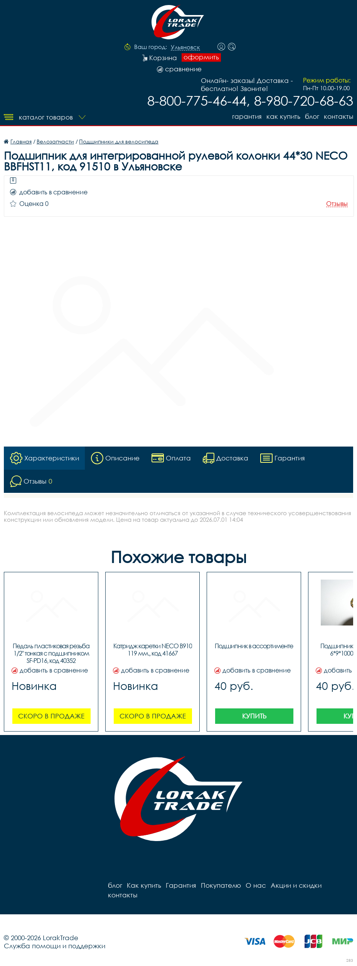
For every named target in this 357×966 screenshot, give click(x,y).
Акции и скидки (296, 885)
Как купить (283, 116)
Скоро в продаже (51, 716)
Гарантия (247, 116)
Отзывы (337, 204)
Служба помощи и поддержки (54, 946)
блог (312, 116)
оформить (201, 57)
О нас (256, 885)
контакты (338, 116)
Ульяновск (185, 47)
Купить (254, 716)
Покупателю (221, 885)
